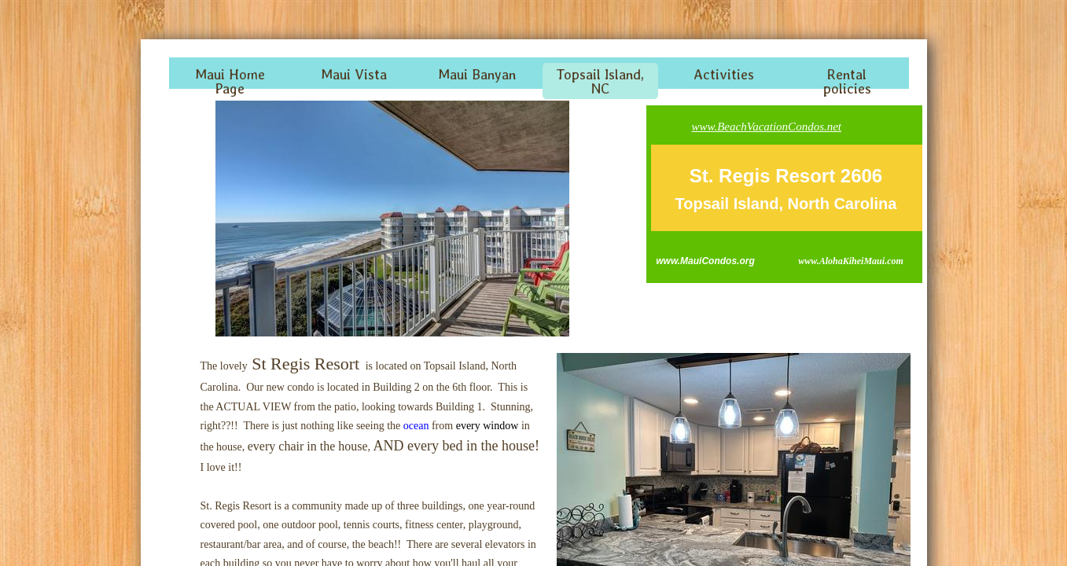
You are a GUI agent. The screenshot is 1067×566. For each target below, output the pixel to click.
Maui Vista (354, 74)
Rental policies (847, 81)
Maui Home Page (230, 81)
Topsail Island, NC (600, 81)
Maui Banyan (477, 74)
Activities (724, 74)
